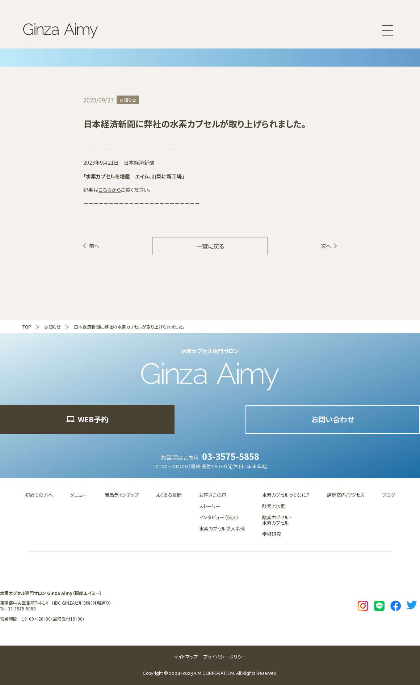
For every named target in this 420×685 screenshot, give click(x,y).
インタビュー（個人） (219, 517)
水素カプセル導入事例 (222, 528)
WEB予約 (87, 419)
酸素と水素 (273, 506)
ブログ (388, 494)
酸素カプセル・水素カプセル (276, 520)
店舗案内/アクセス (346, 494)
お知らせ (52, 327)
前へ (94, 245)
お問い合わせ (332, 419)
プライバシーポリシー (225, 656)
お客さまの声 (212, 494)
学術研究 (271, 533)
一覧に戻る (210, 246)
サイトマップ (185, 656)
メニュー (78, 494)
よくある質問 (169, 494)
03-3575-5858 (230, 456)
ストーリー (209, 506)
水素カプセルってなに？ (286, 494)
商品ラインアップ (122, 494)
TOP (26, 327)
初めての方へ (39, 494)
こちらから (109, 189)
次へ (326, 245)
